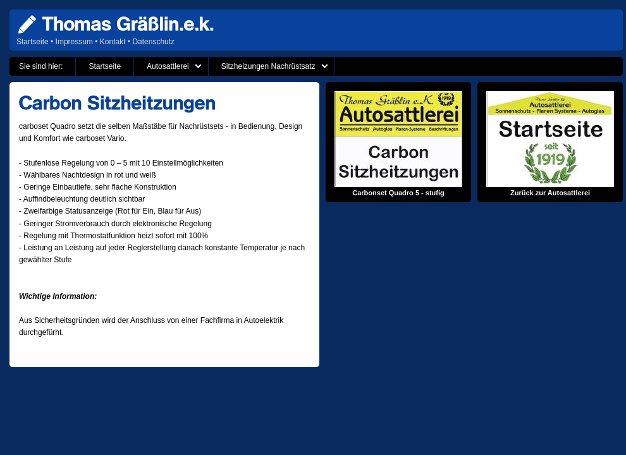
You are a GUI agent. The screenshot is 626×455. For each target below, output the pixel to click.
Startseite (32, 41)
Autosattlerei (168, 66)
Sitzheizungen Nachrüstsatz (268, 66)
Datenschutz (153, 41)
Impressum (74, 41)
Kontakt (113, 41)
